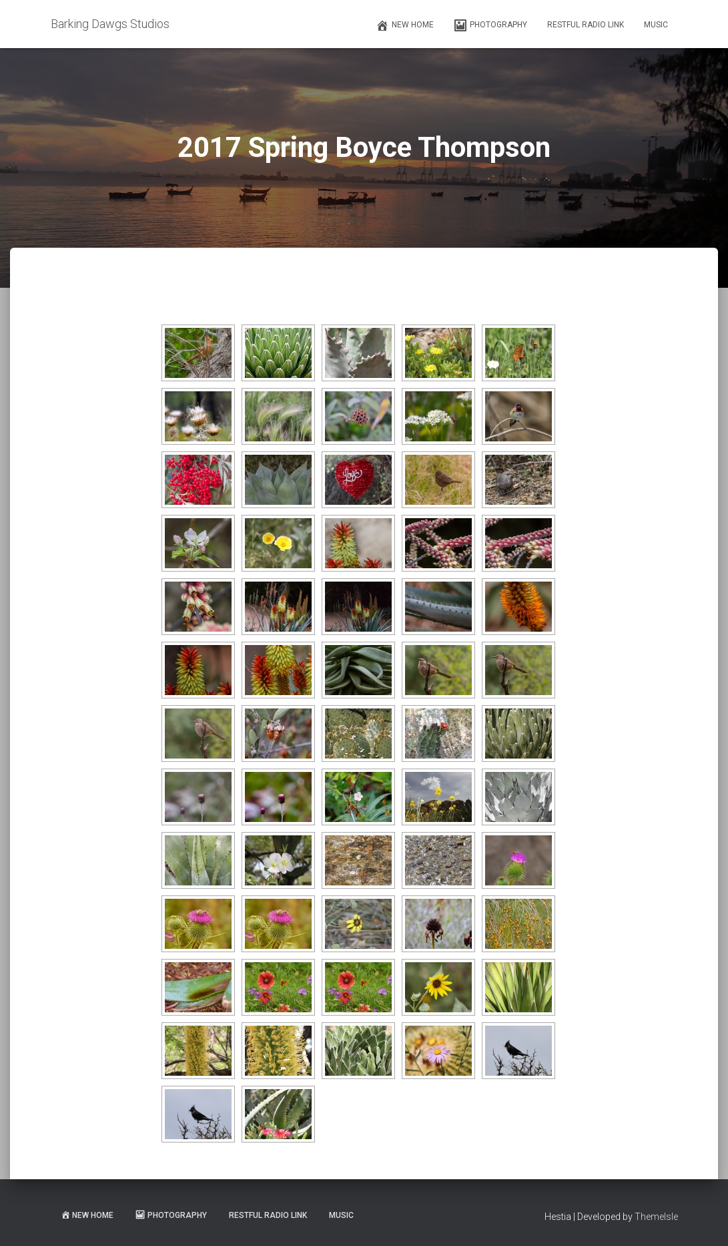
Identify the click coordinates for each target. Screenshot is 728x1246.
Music (656, 24)
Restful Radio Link (585, 24)
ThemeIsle (656, 1216)
